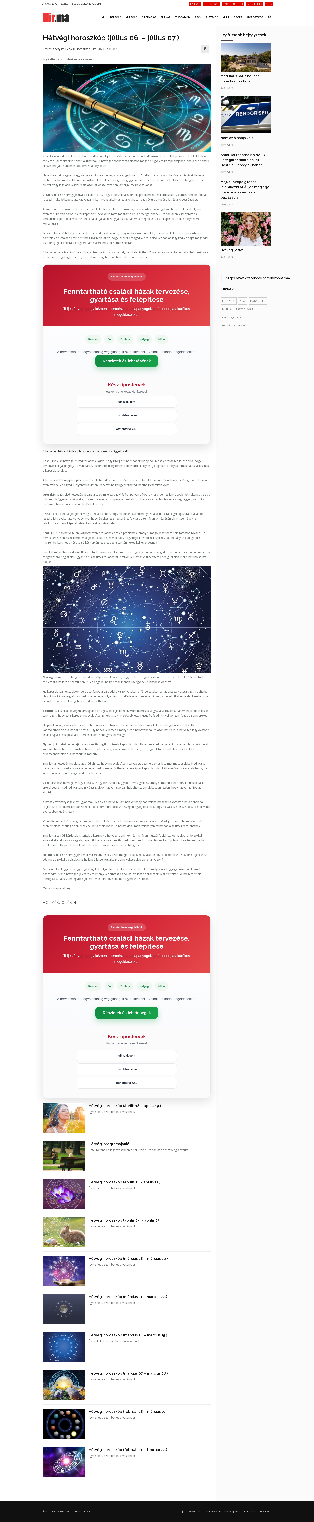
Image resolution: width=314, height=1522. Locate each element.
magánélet (257, 300)
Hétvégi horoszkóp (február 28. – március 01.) (128, 1411)
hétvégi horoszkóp (235, 325)
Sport (238, 17)
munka (226, 309)
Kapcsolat (251, 1511)
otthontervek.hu (126, 429)
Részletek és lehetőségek (127, 361)
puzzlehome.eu (127, 415)
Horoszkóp (255, 17)
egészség (228, 300)
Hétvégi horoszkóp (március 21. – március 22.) (128, 1297)
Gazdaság (149, 17)
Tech (198, 17)
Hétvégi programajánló (109, 1144)
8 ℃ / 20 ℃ (49, 3)
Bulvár (166, 17)
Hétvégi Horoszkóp (77, 49)
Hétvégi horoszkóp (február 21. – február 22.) (128, 1450)
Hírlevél (265, 1511)
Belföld (115, 17)
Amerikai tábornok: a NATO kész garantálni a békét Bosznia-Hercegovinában (243, 160)
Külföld (131, 17)
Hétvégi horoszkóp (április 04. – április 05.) (125, 1220)
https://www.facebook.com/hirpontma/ (258, 278)
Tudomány (182, 17)
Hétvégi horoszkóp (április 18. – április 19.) (125, 1106)
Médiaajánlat (233, 1511)
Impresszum (193, 1511)
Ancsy (56, 49)
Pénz (242, 300)
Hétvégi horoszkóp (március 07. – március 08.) (128, 1373)
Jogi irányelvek (212, 1511)
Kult (226, 17)
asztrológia (244, 309)
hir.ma (56, 1511)
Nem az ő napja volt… (238, 138)
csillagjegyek (231, 317)
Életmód (212, 17)
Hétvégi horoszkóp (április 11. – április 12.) (124, 1182)
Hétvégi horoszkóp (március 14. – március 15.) (128, 1335)
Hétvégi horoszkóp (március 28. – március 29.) (128, 1258)
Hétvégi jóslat (232, 250)
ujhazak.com (126, 401)
